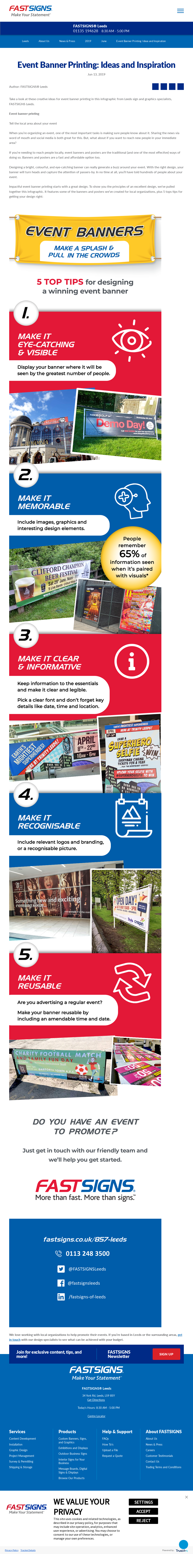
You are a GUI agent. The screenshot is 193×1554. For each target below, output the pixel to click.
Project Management (21, 1456)
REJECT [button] (143, 1520)
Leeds (25, 41)
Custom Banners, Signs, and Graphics (73, 1440)
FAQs (105, 1438)
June (104, 41)
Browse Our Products (71, 1478)
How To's (107, 1444)
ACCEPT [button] (143, 1511)
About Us (44, 41)
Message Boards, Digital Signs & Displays (73, 1470)
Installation (15, 1444)
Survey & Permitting (21, 1461)
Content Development (22, 1438)
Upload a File (110, 1450)
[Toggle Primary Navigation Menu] (180, 10)
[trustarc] (181, 1550)
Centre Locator (96, 1416)
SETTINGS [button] (143, 1502)
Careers (150, 1450)
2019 (88, 41)
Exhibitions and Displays (73, 1448)
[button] (186, 1497)
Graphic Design (18, 1450)
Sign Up (166, 1354)
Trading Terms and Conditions (163, 1467)
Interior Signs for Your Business (72, 1461)
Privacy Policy (12, 1550)
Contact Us (152, 1461)
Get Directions (96, 1400)
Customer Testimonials (159, 1456)
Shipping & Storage (20, 1467)
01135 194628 (85, 30)
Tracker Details (28, 1550)
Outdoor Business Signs (73, 1453)
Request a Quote (112, 1456)
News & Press (67, 41)
